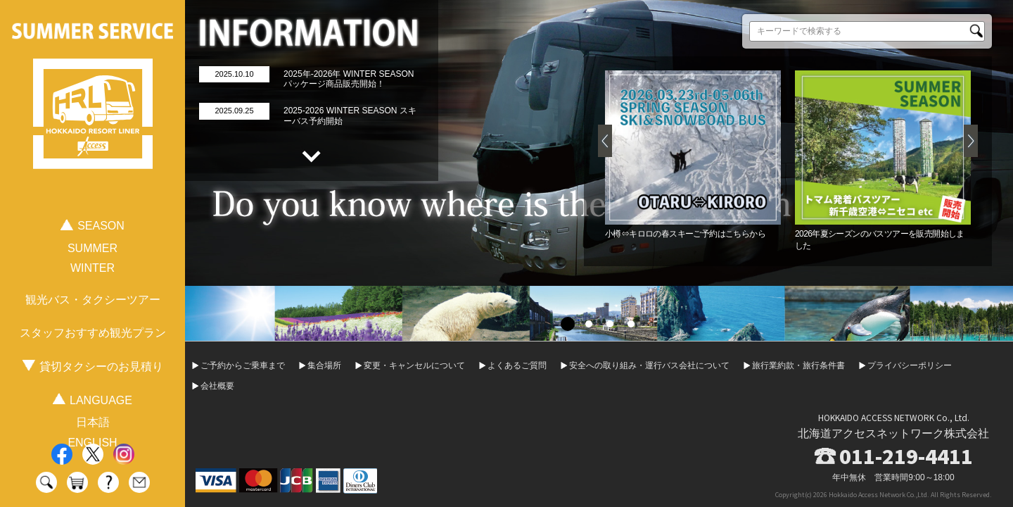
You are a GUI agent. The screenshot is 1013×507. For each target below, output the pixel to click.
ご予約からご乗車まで (242, 365)
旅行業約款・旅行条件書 (798, 365)
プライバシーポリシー (909, 365)
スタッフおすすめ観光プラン (93, 333)
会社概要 (217, 386)
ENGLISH (92, 443)
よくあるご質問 (517, 365)
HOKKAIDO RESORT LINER (93, 114)
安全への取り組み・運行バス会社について (649, 365)
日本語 (93, 422)
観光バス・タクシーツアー (92, 300)
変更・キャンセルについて (414, 365)
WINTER (92, 268)
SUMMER (92, 248)
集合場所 (324, 365)
